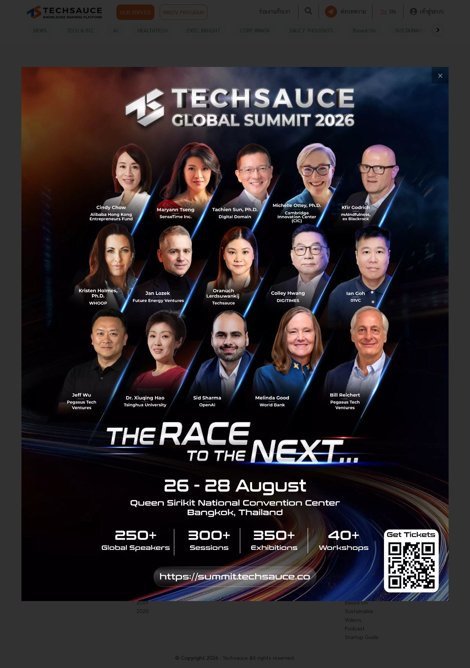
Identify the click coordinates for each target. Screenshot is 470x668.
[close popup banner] (440, 75)
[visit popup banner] (235, 334)
